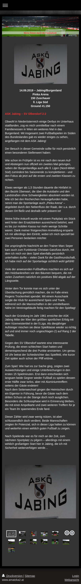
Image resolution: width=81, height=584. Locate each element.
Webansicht (72, 579)
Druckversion (12, 575)
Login (75, 575)
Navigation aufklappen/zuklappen (40, 5)
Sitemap (30, 575)
